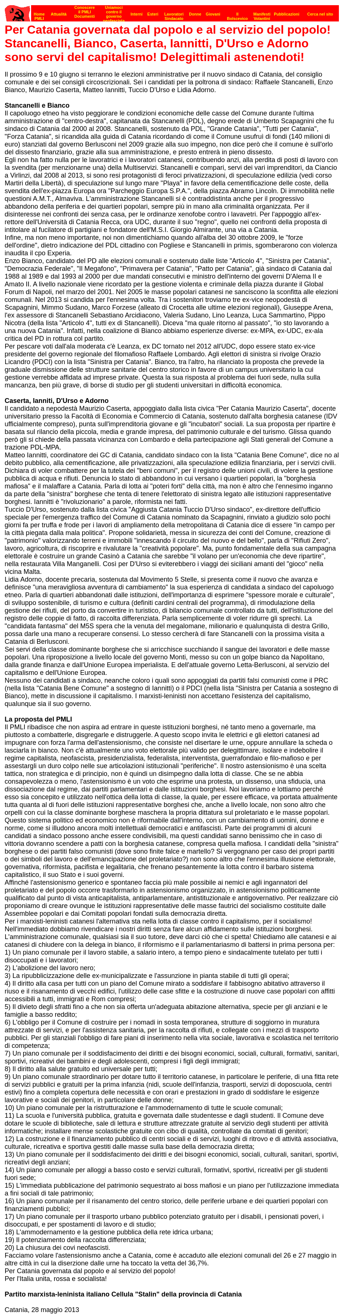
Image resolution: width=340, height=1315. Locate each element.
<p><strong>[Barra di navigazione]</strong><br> (172, 11)
